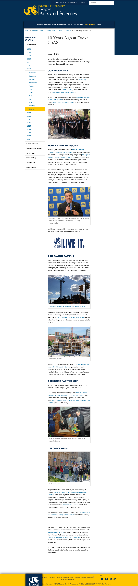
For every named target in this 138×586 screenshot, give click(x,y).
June (31, 92)
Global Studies (67, 90)
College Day (30, 162)
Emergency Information (67, 579)
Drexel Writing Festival (34, 148)
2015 (29, 126)
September (33, 83)
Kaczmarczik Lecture (70, 505)
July (30, 89)
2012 (29, 136)
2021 (29, 65)
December (32, 73)
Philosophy (82, 80)
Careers (59, 577)
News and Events (37, 30)
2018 (29, 116)
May (30, 96)
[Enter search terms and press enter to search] (103, 3)
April (30, 99)
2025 (29, 52)
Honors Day (30, 153)
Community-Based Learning (62, 102)
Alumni (85, 2)
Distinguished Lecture (56, 532)
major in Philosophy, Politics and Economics (64, 537)
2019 (29, 113)
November (32, 76)
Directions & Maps (87, 577)
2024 (29, 56)
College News (51, 30)
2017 (29, 119)
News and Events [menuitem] (90, 25)
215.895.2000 (91, 584)
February (32, 106)
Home (27, 30)
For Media (52, 577)
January (68, 30)
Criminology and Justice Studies (63, 92)
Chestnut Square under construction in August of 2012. (67, 306)
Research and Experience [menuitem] (75, 25)
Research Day (31, 158)
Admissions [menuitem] (47, 25)
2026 (29, 49)
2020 (60, 30)
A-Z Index (44, 577)
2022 (29, 62)
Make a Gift (76, 2)
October (32, 79)
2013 (29, 133)
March (31, 102)
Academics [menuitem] (39, 25)
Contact (77, 577)
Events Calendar (32, 144)
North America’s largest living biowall (71, 317)
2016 (29, 123)
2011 (29, 139)
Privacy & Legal (68, 577)
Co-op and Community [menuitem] (59, 25)
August (31, 86)
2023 (29, 59)
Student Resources (63, 2)
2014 (29, 129)
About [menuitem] (99, 25)
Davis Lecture (31, 167)
